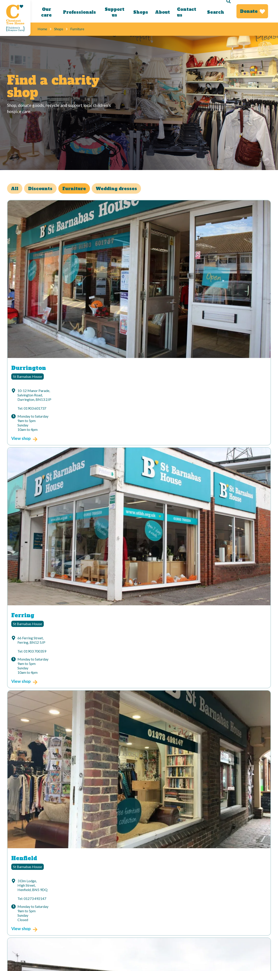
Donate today (51, 911)
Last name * (150, 813)
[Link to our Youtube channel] (114, 890)
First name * (51, 813)
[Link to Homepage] (15, 18)
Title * (144, 793)
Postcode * (50, 834)
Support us (114, 12)
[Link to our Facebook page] (64, 890)
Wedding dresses (128, 189)
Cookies (47, 919)
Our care (46, 12)
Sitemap (80, 919)
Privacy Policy (84, 911)
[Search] (217, 11)
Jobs (11, 927)
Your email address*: (59, 793)
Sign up (136, 857)
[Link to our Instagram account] (80, 890)
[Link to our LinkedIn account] (97, 890)
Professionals (79, 12)
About (161, 12)
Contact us (185, 12)
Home (42, 29)
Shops (139, 12)
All (16, 189)
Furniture (83, 189)
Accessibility (17, 919)
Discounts (45, 189)
